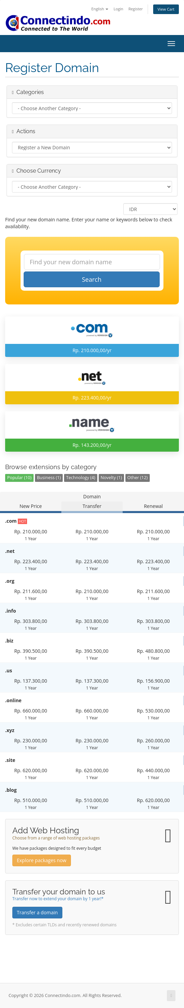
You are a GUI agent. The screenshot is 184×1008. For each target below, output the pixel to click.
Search (91, 279)
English (100, 8)
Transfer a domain (37, 912)
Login (118, 8)
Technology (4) (80, 477)
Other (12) (137, 477)
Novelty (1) (111, 477)
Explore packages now (41, 860)
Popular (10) (19, 477)
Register (135, 8)
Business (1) (49, 477)
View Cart (166, 9)
